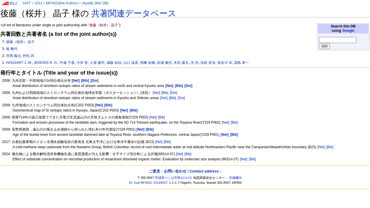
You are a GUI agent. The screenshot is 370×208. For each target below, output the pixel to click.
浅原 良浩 (207, 63)
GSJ (38, 3)
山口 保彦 (130, 63)
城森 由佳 (114, 63)
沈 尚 (194, 63)
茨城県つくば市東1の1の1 (173, 177)
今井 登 (82, 63)
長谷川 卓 (224, 63)
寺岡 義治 (13, 56)
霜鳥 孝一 (241, 63)
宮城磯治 (235, 177)
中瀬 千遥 (67, 63)
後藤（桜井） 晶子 (20, 42)
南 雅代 (11, 49)
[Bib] (164, 93)
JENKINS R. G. (46, 63)
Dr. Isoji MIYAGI (140, 182)
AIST (27, 3)
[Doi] (173, 93)
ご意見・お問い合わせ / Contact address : (185, 171)
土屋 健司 (97, 63)
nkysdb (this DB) (95, 3)
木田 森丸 (181, 63)
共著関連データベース (133, 13)
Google (348, 31)
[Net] (156, 93)
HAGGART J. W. (19, 63)
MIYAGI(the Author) (61, 3)
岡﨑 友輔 (147, 63)
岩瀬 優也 (164, 63)
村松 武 (28, 56)
